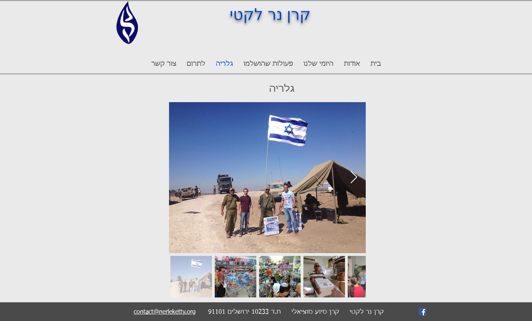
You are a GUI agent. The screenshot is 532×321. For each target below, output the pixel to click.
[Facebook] (422, 311)
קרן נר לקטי (270, 14)
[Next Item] (354, 177)
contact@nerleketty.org (165, 312)
